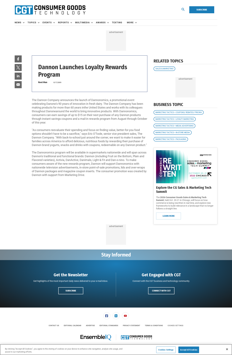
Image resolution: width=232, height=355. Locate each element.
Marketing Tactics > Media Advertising (174, 126)
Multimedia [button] (82, 22)
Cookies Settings (175, 325)
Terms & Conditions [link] (154, 326)
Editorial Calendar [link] (72, 326)
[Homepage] (50, 10)
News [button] (18, 22)
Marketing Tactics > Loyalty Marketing (174, 119)
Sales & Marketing (164, 69)
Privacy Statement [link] (131, 326)
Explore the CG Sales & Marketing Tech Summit (183, 189)
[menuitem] (21, 23)
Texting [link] (117, 22)
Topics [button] (32, 22)
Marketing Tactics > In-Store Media (172, 132)
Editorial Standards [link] (108, 326)
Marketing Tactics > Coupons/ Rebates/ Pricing (178, 112)
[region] (116, 349)
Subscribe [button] (70, 290)
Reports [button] (63, 22)
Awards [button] (101, 22)
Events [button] (47, 22)
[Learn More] (185, 166)
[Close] (227, 349)
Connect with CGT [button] (161, 290)
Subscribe (201, 9)
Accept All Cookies (188, 350)
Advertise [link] (90, 326)
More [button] (130, 22)
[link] (18, 58)
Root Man (42, 82)
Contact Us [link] (54, 326)
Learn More (169, 215)
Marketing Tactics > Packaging (170, 139)
